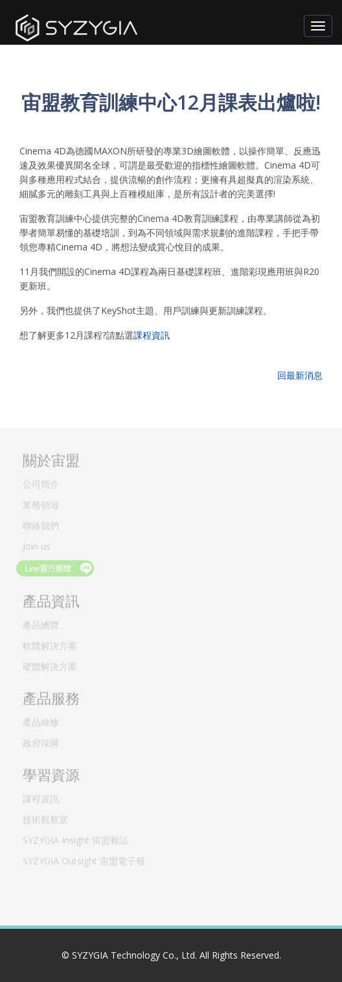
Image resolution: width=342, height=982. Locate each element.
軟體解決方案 (50, 644)
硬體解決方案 (50, 664)
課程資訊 (151, 335)
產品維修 (41, 720)
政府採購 (41, 741)
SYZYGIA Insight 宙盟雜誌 (75, 838)
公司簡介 (41, 482)
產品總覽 (41, 623)
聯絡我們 (41, 524)
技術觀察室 (45, 817)
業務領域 (41, 503)
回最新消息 (300, 375)
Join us (37, 544)
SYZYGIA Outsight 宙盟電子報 (84, 859)
